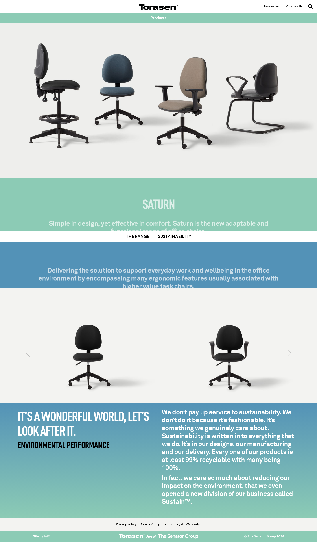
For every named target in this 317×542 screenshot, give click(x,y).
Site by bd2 (41, 536)
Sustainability (174, 236)
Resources (271, 6)
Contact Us (294, 6)
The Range (137, 236)
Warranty (193, 524)
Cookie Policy (149, 524)
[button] (28, 373)
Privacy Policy (126, 524)
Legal (179, 524)
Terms (167, 524)
